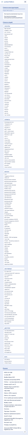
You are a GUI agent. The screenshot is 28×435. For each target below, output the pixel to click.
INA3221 (6, 109)
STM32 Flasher (7, 363)
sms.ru (6, 136)
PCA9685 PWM (8, 203)
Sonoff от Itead (8, 416)
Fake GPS (6, 260)
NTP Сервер (7, 163)
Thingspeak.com (8, 124)
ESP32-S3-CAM (8, 372)
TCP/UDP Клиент (8, 143)
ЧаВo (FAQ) (7, 390)
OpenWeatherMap (8, 156)
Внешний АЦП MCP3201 (10, 194)
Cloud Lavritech (8, 167)
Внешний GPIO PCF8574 (10, 179)
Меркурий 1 (7, 86)
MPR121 (6, 235)
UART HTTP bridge (8, 311)
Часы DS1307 (7, 204)
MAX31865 (6, 70)
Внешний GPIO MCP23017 (10, 181)
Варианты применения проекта (12, 413)
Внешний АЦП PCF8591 (9, 192)
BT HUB (6, 255)
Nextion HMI (7, 343)
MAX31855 (6, 98)
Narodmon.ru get (8, 134)
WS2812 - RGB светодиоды (10, 237)
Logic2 (6, 296)
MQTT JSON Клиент (9, 131)
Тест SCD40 (7, 115)
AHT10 (6, 80)
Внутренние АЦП (8, 34)
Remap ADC (7, 55)
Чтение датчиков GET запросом (12, 273)
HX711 (5, 75)
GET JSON (6, 280)
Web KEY (6, 276)
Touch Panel (7, 346)
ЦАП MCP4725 (7, 195)
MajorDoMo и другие (9, 133)
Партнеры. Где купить (10, 411)
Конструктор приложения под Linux (13, 14)
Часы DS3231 (7, 206)
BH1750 (6, 41)
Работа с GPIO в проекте (10, 393)
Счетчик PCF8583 (8, 215)
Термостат (7, 289)
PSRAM (6, 248)
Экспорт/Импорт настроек (10, 314)
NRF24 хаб (7, 246)
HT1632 (6, 339)
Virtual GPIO (7, 140)
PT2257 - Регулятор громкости (11, 240)
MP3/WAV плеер (8, 305)
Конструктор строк (9, 341)
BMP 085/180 (7, 28)
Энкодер (6, 251)
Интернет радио (8, 154)
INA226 (6, 111)
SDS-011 (6, 113)
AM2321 (6, 43)
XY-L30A (6, 106)
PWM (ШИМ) (7, 285)
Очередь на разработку (10, 424)
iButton (6, 224)
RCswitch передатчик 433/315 (11, 221)
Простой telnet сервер (9, 161)
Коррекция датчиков (9, 59)
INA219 (6, 37)
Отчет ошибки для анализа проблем (13, 397)
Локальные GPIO (8, 278)
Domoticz (6, 165)
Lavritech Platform (7, 2)
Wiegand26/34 (7, 222)
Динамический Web (9, 320)
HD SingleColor (7, 352)
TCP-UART (6, 262)
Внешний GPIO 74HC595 (10, 185)
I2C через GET (7, 271)
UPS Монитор (7, 230)
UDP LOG (6, 158)
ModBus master (8, 186)
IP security (6, 300)
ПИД (5, 307)
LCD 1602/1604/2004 (9, 330)
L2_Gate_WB (7, 374)
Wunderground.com (9, 122)
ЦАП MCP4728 (7, 197)
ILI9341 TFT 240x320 (9, 334)
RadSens (6, 84)
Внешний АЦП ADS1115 (9, 190)
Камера (6, 249)
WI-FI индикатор (8, 275)
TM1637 (6, 336)
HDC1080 (6, 71)
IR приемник (7, 228)
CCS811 (6, 68)
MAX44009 (7, 82)
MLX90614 (6, 62)
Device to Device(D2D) (9, 160)
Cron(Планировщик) (9, 318)
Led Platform (7, 350)
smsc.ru (6, 138)
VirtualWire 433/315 (9, 257)
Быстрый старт (8, 422)
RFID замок (7, 217)
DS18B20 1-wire (8, 30)
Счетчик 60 (7, 298)
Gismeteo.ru (7, 127)
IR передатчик (7, 213)
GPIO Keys (6, 309)
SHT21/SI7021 (7, 46)
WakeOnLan (7, 147)
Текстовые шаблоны (9, 210)
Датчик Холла (7, 100)
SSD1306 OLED (7, 332)
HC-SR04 (6, 57)
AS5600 (6, 77)
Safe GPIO (6, 303)
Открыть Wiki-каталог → (8, 10)
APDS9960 (6, 66)
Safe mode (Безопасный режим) (12, 400)
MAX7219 (6, 337)
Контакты (6, 409)
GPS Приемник (8, 253)
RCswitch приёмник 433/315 (11, 219)
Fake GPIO (6, 323)
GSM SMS (6, 233)
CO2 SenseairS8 (8, 93)
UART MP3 (6, 226)
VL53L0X (6, 89)
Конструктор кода (8, 291)
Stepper (6, 212)
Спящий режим (8, 282)
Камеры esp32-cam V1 (10, 384)
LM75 (5, 35)
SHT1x (5, 48)
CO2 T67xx (7, 95)
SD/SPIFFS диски (8, 208)
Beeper (6, 258)
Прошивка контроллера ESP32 (12, 379)
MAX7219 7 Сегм (8, 345)
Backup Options (8, 361)
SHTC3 (6, 79)
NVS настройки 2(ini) (9, 316)
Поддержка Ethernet (9, 176)
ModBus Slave (7, 188)
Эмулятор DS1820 (8, 264)
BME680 (6, 91)
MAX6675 (6, 50)
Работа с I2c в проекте (10, 395)
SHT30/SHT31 (7, 64)
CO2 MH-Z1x (7, 53)
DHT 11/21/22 (7, 32)
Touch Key (6, 239)
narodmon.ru (7, 125)
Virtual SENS (7, 142)
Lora (5, 174)
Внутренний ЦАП (8, 201)
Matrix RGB (7, 348)
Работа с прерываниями (10, 284)
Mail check (6, 151)
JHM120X (6, 104)
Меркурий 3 (7, 88)
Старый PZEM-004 (8, 52)
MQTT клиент (7, 129)
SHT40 (6, 107)
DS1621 (6, 39)
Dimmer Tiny (7, 242)
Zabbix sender (7, 145)
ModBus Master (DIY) (9, 377)
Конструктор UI (8, 293)
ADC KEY (6, 231)
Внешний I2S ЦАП (8, 199)
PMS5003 (6, 73)
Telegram (6, 152)
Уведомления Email (9, 149)
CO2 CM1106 (7, 97)
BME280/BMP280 (8, 44)
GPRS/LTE (6, 177)
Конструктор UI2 (8, 294)
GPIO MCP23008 (8, 183)
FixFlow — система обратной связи (13, 382)
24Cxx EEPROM (8, 244)
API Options (7, 359)
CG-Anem (6, 102)
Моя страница (7, 321)
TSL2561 (6, 61)
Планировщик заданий (9, 287)
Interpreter (6, 302)
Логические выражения (10, 312)
